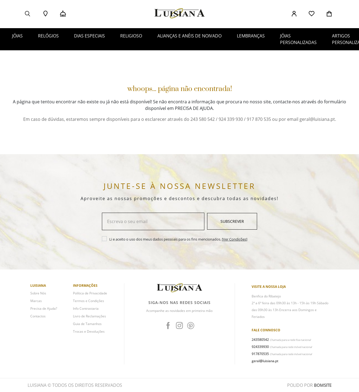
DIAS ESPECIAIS (89, 36)
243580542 (260, 339)
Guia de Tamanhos (87, 323)
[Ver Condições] (234, 239)
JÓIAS (17, 36)
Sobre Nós (38, 293)
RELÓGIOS (48, 36)
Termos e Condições (88, 301)
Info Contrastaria (86, 308)
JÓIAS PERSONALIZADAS (298, 39)
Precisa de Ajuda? (43, 308)
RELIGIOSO (131, 36)
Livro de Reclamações (89, 316)
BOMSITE (322, 385)
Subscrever (232, 221)
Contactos (38, 316)
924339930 (260, 346)
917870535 (260, 354)
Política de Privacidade (90, 293)
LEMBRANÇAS (251, 36)
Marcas (36, 301)
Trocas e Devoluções (89, 331)
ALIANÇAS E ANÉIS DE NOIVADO (189, 36)
